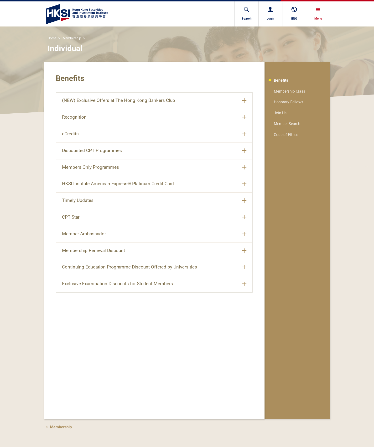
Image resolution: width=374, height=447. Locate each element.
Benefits (281, 80)
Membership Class (289, 91)
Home (51, 39)
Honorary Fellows (288, 102)
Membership (72, 39)
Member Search (287, 123)
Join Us (280, 113)
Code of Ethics (286, 134)
